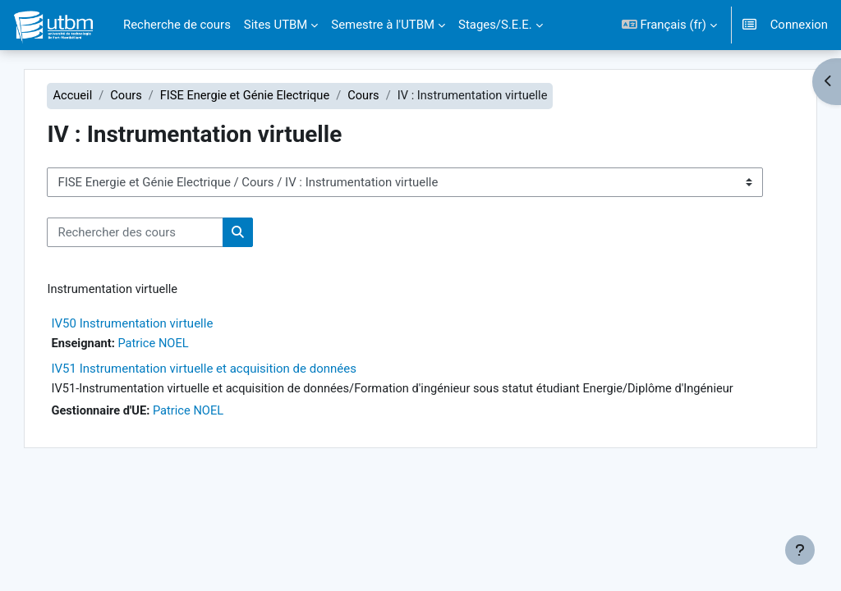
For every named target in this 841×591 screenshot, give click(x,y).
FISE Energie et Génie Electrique (270, 96)
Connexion (799, 24)
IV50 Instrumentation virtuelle (155, 324)
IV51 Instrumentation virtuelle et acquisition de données (226, 369)
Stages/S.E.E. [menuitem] (495, 24)
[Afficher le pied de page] (800, 550)
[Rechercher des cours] (158, 232)
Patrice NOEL (178, 344)
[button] (669, 25)
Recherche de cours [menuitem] (177, 24)
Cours (150, 96)
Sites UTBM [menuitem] (276, 24)
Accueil (96, 96)
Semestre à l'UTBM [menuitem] (382, 24)
